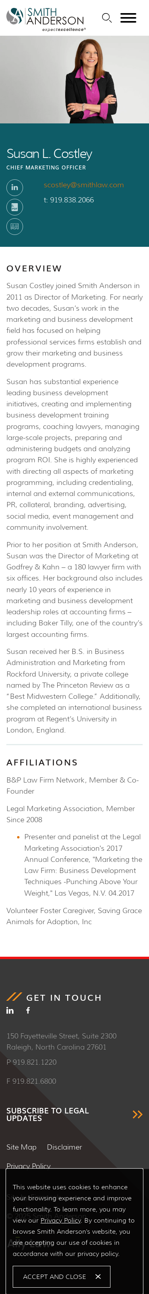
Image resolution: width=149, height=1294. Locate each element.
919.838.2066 (72, 200)
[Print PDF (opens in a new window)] (14, 207)
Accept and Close (54, 1277)
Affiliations (42, 761)
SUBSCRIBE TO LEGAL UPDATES (47, 1114)
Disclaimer (64, 1147)
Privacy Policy (28, 1166)
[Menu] (128, 18)
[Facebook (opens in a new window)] (28, 1011)
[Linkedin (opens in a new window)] (14, 187)
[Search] (107, 18)
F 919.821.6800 (31, 1081)
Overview (34, 267)
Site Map (21, 1147)
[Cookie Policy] (74, 1231)
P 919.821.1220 (31, 1062)
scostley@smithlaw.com (84, 185)
